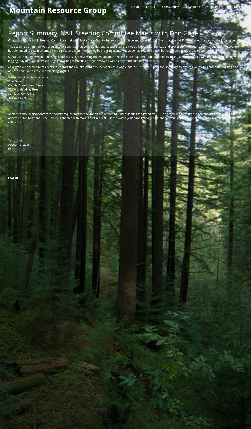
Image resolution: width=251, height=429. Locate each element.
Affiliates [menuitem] (234, 7)
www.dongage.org (20, 102)
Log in (13, 178)
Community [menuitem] (171, 7)
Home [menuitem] (135, 7)
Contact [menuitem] (213, 7)
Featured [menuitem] (193, 7)
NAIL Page (18, 149)
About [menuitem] (151, 7)
